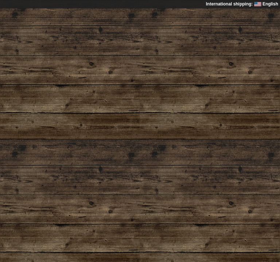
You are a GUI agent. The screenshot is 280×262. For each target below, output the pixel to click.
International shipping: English (242, 4)
